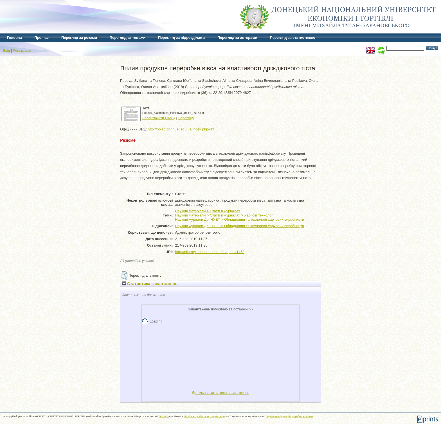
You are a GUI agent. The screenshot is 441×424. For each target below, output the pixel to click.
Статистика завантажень (149, 283)
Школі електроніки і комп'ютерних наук (204, 416)
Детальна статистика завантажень (220, 393)
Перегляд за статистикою (292, 37)
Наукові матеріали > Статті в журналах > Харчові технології (225, 215)
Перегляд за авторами (237, 37)
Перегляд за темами (127, 37)
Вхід (6, 50)
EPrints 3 (163, 416)
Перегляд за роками (79, 37)
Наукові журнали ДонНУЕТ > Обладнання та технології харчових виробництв (239, 219)
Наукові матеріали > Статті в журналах (207, 211)
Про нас (42, 37)
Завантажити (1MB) (158, 118)
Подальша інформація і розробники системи (289, 416)
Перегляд (186, 118)
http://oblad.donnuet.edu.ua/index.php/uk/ (181, 129)
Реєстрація (22, 50)
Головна (14, 37)
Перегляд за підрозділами (181, 37)
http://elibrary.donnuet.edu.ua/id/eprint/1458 (210, 252)
